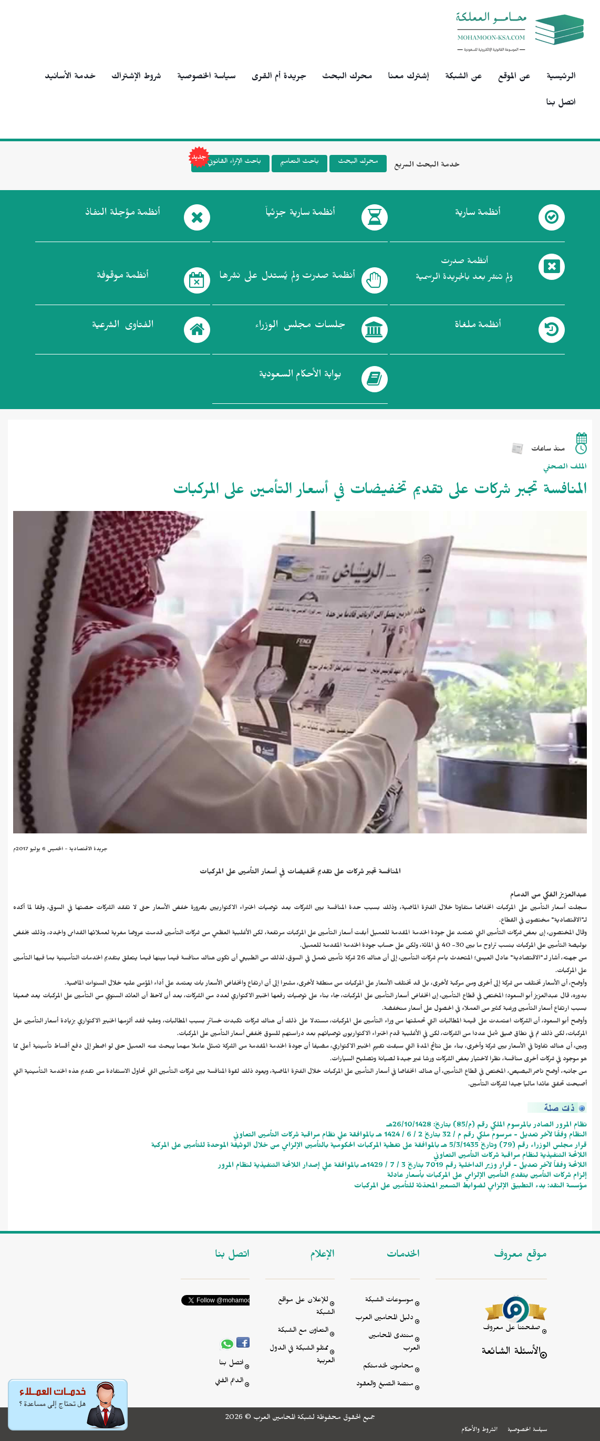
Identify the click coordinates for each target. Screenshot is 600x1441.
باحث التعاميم (299, 162)
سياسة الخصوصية (206, 77)
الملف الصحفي (565, 468)
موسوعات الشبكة (389, 1301)
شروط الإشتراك (136, 77)
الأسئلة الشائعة (511, 1353)
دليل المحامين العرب (384, 1318)
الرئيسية (561, 77)
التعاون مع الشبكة (303, 1331)
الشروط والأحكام (479, 1430)
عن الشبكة (463, 77)
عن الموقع (514, 77)
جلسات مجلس (300, 327)
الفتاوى (122, 327)
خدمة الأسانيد (70, 77)
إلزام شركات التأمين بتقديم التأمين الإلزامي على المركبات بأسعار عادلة (487, 1176)
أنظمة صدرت (287, 278)
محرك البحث (347, 77)
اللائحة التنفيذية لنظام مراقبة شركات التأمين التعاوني (510, 1156)
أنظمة (477, 215)
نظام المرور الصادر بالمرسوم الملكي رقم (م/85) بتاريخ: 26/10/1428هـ (487, 1126)
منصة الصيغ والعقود (384, 1385)
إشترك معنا (408, 77)
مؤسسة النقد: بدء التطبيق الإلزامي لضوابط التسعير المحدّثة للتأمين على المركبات (470, 1187)
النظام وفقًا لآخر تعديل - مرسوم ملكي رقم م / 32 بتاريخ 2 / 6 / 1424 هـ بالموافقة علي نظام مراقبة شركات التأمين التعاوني (410, 1136)
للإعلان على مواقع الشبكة (306, 1307)
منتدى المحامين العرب (394, 1343)
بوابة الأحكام (300, 376)
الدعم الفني (229, 1381)
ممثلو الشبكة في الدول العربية (302, 1355)
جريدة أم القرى (279, 77)
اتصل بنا (561, 104)
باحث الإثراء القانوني (226, 163)
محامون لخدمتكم (388, 1367)
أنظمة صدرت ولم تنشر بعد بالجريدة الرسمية (464, 270)
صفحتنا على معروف (512, 1328)
